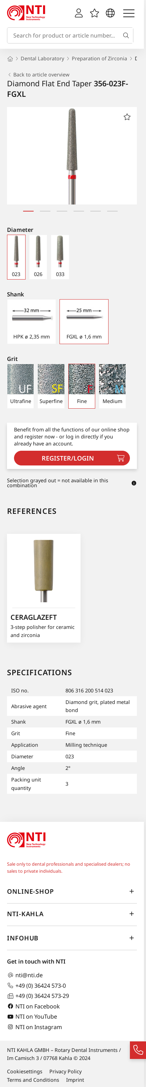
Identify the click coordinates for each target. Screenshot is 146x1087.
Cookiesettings (24, 1071)
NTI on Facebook (33, 1006)
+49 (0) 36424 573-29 (38, 996)
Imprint (75, 1079)
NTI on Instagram (34, 1027)
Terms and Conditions (33, 1079)
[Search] (127, 35)
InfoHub (72, 938)
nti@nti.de (25, 975)
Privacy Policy (65, 1071)
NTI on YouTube (32, 1016)
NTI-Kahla (72, 914)
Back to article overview (38, 74)
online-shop (72, 891)
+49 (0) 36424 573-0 (36, 985)
